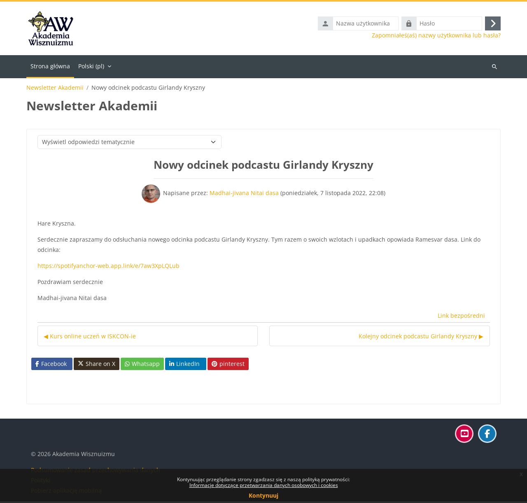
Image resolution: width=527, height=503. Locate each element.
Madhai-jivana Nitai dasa (244, 194)
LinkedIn (184, 365)
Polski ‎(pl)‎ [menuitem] (91, 68)
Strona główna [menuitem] (50, 68)
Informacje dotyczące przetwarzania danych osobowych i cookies (263, 485)
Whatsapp (142, 365)
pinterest (228, 365)
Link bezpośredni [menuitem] (461, 317)
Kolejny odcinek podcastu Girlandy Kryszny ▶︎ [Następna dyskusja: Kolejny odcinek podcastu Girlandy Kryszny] (421, 338)
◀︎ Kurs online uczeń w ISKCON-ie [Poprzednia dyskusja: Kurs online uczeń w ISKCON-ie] (90, 338)
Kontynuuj (263, 495)
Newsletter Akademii (55, 89)
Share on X (96, 365)
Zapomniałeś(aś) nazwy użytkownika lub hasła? (436, 36)
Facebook (51, 365)
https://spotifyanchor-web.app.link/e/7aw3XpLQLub (108, 267)
